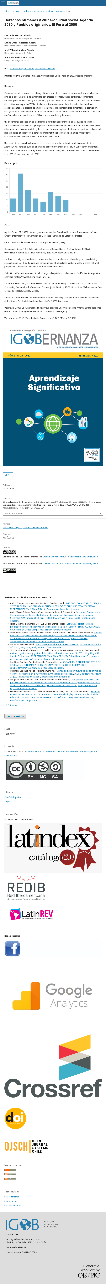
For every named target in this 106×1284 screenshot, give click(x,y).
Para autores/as (11, 1201)
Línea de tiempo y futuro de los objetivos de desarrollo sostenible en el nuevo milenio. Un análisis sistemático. (55, 672)
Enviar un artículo (15, 716)
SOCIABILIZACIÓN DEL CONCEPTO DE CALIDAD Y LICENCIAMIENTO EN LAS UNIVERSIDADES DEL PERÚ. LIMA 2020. (55, 663)
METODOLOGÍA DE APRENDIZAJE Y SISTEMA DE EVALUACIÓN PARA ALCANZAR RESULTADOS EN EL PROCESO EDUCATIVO (55, 605)
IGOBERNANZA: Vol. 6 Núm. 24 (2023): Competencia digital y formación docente (55, 628)
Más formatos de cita (14, 513)
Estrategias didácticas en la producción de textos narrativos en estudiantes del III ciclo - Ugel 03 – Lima (51, 625)
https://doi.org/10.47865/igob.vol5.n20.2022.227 (32, 68)
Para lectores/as (11, 1196)
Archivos (16, 11)
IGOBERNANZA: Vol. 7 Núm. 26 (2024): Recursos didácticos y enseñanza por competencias (55, 675)
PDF (9, 474)
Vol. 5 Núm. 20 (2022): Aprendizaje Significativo (44, 11)
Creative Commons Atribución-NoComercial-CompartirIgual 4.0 (70, 556)
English (7, 801)
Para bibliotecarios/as (13, 1205)
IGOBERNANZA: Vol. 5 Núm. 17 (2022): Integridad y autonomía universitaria (55, 646)
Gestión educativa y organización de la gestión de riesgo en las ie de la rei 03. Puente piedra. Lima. (56, 634)
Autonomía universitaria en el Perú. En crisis (57, 644)
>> (16, 705)
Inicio (6, 11)
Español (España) (12, 797)
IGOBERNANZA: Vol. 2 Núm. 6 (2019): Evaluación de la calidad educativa (44, 609)
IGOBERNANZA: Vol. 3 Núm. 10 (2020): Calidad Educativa (37, 667)
